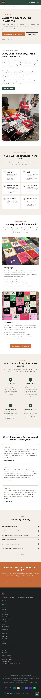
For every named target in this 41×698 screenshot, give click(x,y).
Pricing (3, 624)
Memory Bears (5, 614)
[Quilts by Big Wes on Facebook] (5, 600)
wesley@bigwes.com (7, 655)
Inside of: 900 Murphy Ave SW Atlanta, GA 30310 (7, 659)
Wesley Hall (8, 693)
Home (3, 7)
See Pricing (32, 34)
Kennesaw (16, 682)
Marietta (11, 682)
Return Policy (29, 695)
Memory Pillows (6, 617)
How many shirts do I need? (20, 526)
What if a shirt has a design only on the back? (20, 535)
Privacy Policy (5, 695)
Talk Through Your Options (20, 346)
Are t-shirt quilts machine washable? (20, 548)
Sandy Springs (33, 682)
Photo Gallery (5, 629)
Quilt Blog (4, 638)
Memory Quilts (5, 612)
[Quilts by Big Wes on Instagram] (2, 600)
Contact (4, 643)
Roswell (22, 682)
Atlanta (6, 682)
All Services (4, 607)
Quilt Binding (5, 621)
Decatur (27, 682)
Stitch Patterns (5, 626)
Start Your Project (8, 88)
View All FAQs (20, 554)
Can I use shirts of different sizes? (20, 531)
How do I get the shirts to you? (20, 544)
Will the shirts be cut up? (20, 539)
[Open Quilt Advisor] (37, 694)
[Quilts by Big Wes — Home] (3, 2)
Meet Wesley (5, 636)
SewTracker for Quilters (7, 646)
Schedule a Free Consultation (13, 34)
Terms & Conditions (13, 695)
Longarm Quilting (6, 619)
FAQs (3, 641)
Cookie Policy (22, 695)
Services (8, 7)
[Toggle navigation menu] (37, 2)
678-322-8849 (31, 2)
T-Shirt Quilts (5, 609)
